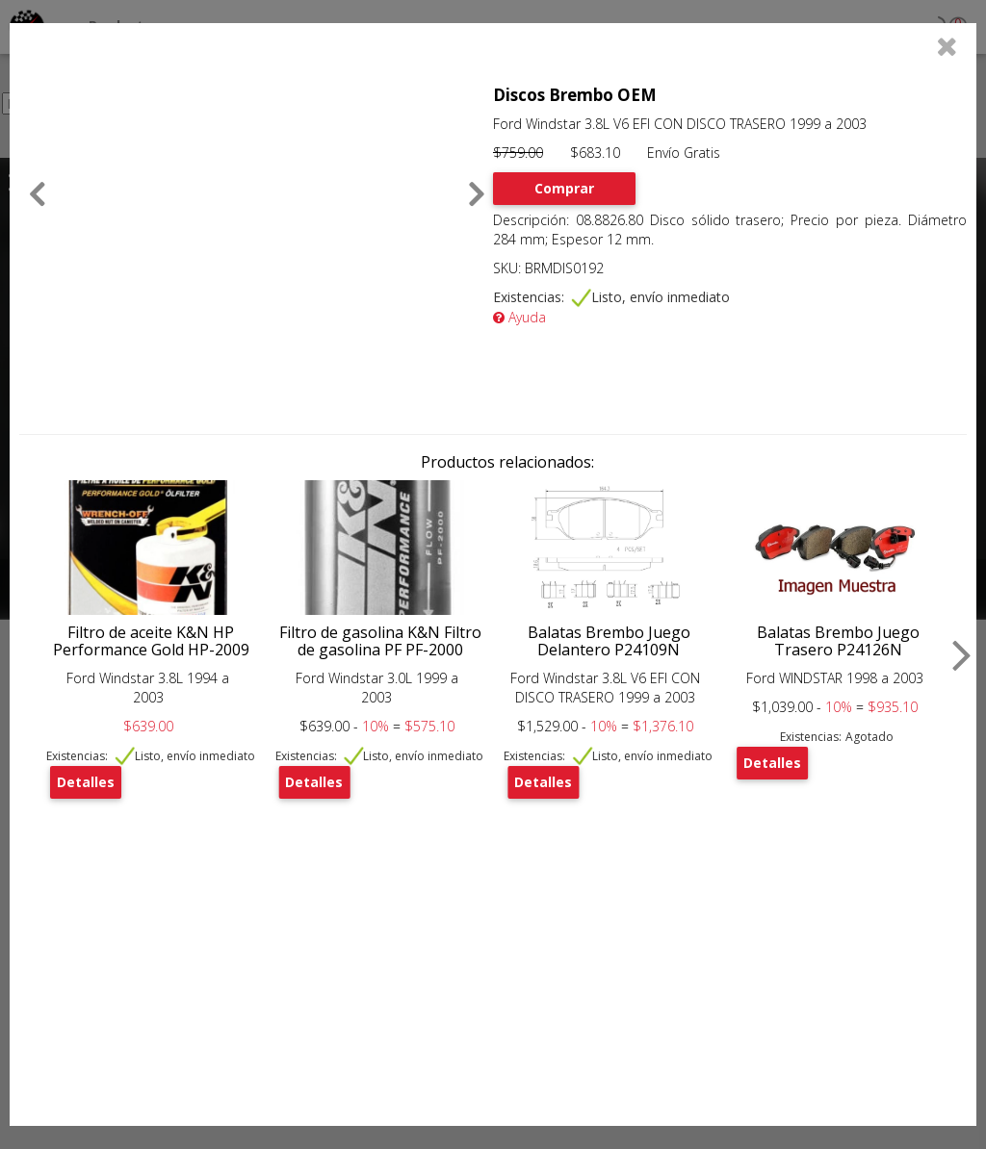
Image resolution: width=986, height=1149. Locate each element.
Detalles (86, 782)
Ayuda (519, 317)
